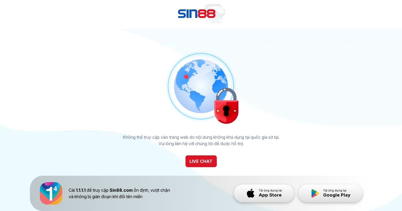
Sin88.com (121, 190)
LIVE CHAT (201, 161)
